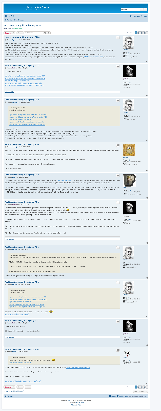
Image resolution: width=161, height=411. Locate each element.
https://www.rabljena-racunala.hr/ (17, 81)
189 (129, 360)
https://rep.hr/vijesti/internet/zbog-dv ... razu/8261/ (23, 381)
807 (129, 160)
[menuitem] (13, 16)
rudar (124, 187)
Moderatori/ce (17, 28)
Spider (125, 357)
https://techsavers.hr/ (64, 180)
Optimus (125, 49)
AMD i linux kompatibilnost (93, 57)
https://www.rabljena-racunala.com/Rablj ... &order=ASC (25, 78)
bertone (125, 78)
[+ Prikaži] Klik (9, 92)
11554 (129, 82)
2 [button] (138, 33)
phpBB (69, 400)
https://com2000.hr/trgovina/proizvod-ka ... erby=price (24, 85)
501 (129, 52)
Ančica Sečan (80, 402)
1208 (129, 190)
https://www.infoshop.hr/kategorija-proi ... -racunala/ (23, 83)
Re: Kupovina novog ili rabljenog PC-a (22, 65)
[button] (147, 32)
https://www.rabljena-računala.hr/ (20, 119)
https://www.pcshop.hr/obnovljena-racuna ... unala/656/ (25, 76)
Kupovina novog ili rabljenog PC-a (22, 25)
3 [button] (141, 33)
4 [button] (144, 33)
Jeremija (125, 157)
